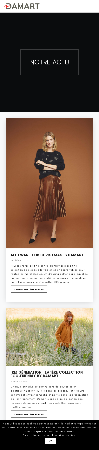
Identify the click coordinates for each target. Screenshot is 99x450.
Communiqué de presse (29, 289)
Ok (50, 440)
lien (72, 435)
